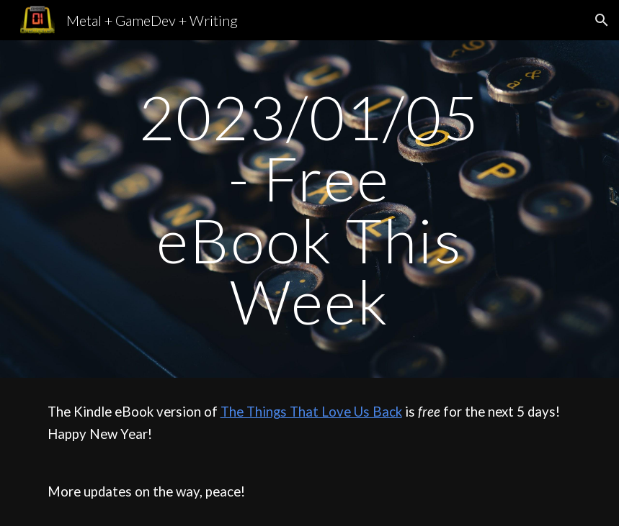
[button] (601, 20)
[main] (309, 209)
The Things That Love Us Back (311, 412)
